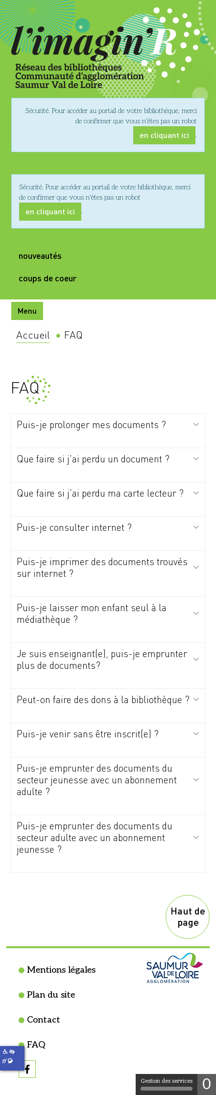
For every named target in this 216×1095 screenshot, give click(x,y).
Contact (43, 1020)
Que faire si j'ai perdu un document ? (93, 459)
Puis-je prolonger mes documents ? (91, 424)
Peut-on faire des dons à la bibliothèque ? (103, 699)
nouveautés (40, 255)
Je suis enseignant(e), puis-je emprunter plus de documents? (102, 659)
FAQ (36, 1045)
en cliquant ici (164, 134)
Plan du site (51, 995)
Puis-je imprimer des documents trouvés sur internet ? (102, 567)
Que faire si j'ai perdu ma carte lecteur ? (100, 493)
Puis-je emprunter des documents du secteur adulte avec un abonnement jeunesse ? (94, 837)
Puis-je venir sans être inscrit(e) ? (88, 734)
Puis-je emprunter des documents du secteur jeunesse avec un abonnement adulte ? (97, 780)
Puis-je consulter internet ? (74, 527)
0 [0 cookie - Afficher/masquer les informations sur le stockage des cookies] (206, 1085)
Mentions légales (61, 970)
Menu (27, 310)
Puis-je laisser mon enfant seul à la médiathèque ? (92, 613)
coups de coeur (47, 278)
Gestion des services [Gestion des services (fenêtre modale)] (166, 1084)
